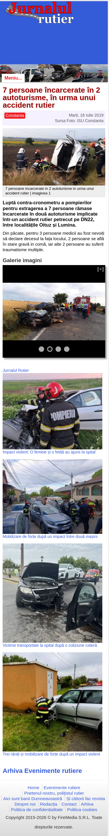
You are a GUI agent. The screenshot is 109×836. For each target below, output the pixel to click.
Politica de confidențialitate (37, 809)
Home (33, 787)
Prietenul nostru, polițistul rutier (54, 793)
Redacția (48, 804)
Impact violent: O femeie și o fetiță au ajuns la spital (49, 452)
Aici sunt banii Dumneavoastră (32, 798)
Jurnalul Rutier (16, 370)
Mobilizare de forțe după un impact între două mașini (50, 536)
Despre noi (25, 804)
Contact (69, 804)
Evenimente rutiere (62, 787)
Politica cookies (82, 809)
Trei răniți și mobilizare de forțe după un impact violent (51, 754)
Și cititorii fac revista (86, 798)
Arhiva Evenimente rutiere (42, 770)
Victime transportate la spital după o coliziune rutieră (50, 645)
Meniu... (13, 78)
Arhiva (87, 804)
